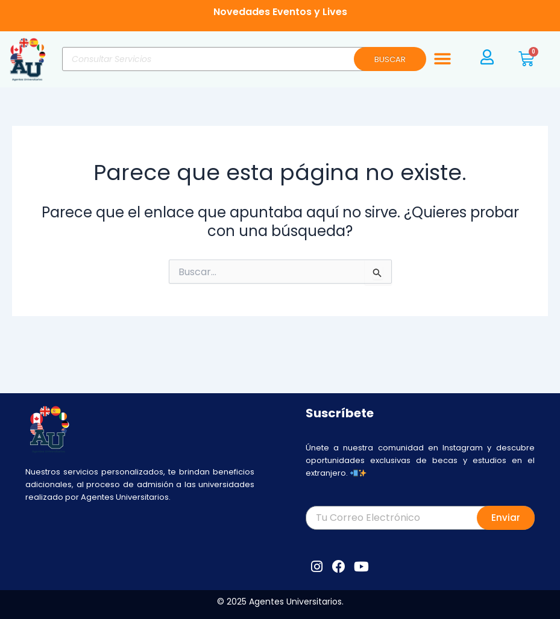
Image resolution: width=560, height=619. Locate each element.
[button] (442, 59)
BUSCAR (390, 59)
